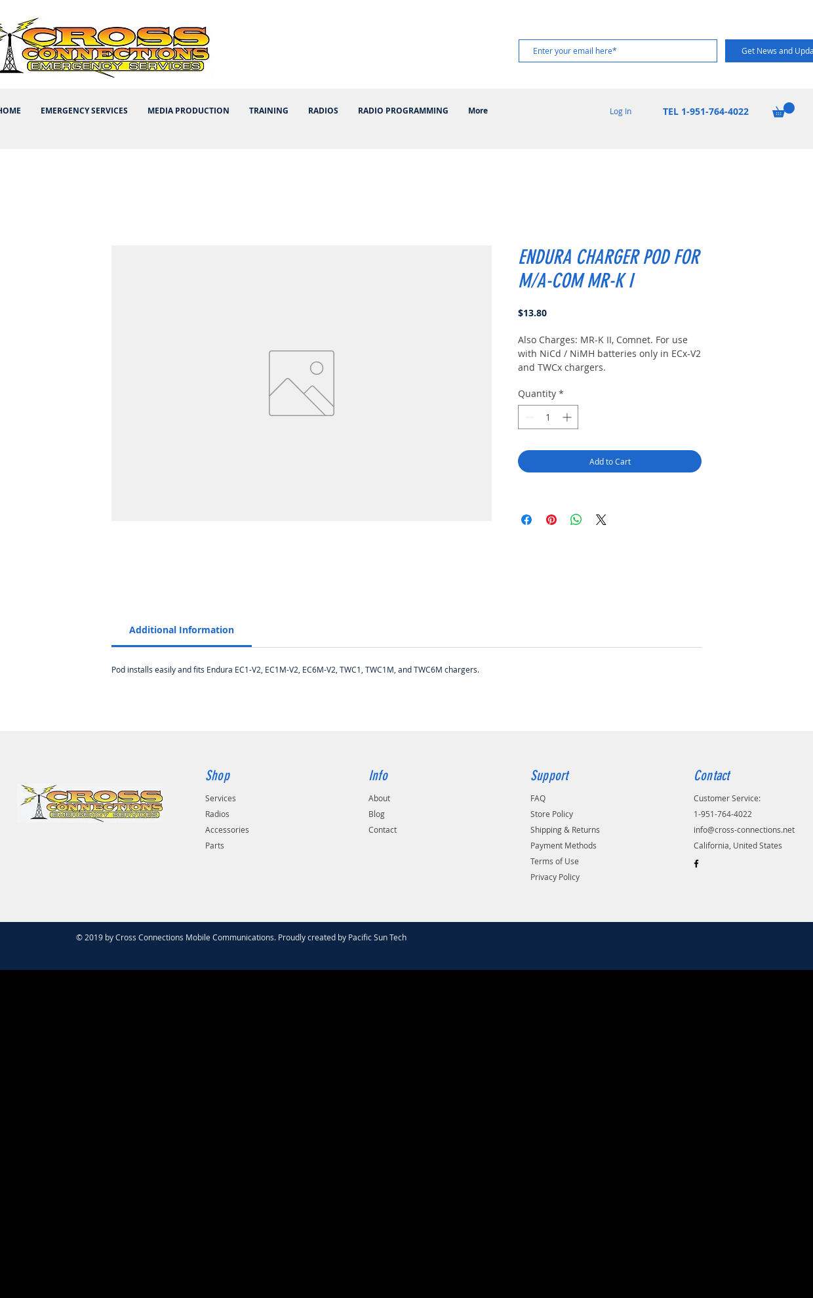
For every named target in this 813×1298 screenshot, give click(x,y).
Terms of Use (554, 861)
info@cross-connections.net (744, 829)
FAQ (537, 798)
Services (220, 798)
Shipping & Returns (565, 829)
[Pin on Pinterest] (551, 520)
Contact (382, 829)
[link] (181, 629)
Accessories (227, 829)
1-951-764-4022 (723, 813)
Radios (217, 813)
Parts (214, 845)
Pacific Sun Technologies (392, 937)
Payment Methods (563, 845)
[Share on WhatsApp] (576, 520)
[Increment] (568, 417)
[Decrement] (528, 417)
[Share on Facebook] (526, 520)
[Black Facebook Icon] (696, 863)
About (379, 798)
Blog (376, 813)
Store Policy (551, 813)
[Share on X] (601, 520)
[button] (783, 109)
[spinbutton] (548, 417)
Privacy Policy (555, 876)
